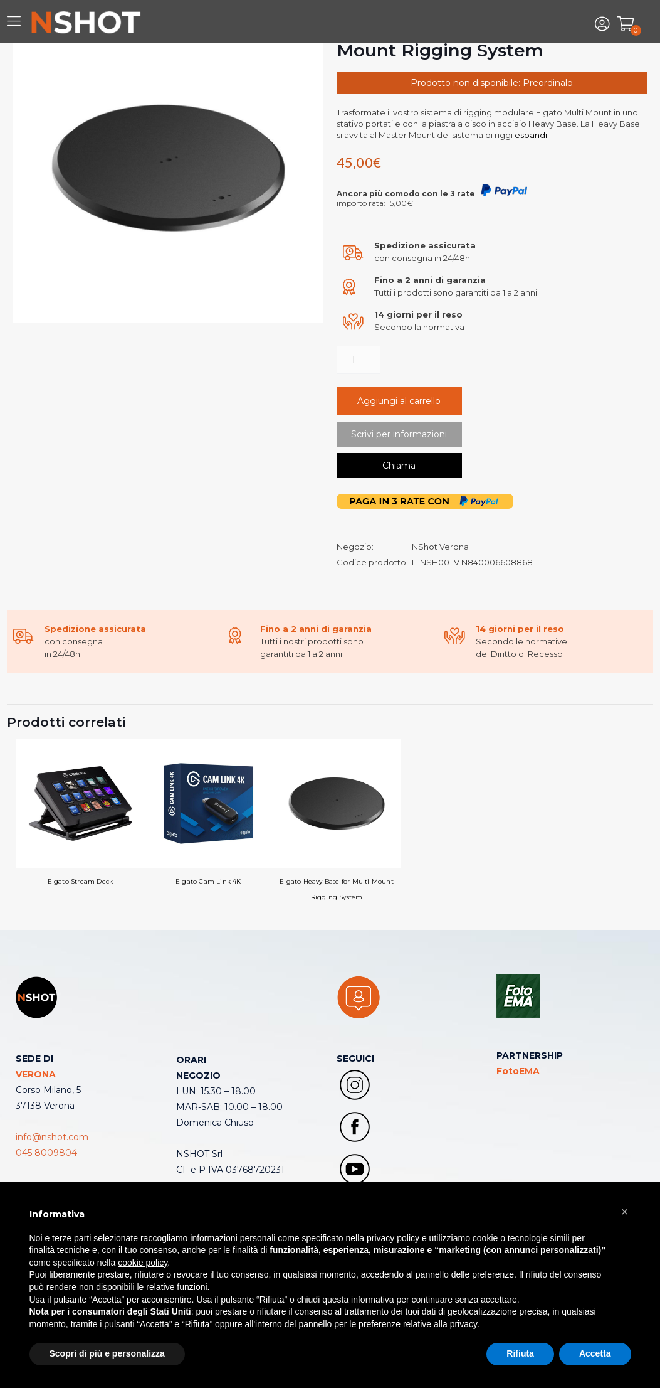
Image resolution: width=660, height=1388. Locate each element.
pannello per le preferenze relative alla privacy (388, 1324)
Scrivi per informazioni (399, 434)
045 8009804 (46, 1152)
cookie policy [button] (142, 1262)
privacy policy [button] (393, 1238)
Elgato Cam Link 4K (208, 812)
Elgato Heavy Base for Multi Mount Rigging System (337, 820)
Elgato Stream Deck (80, 812)
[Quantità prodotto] (358, 360)
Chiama (399, 465)
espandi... (533, 135)
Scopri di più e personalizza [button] (107, 1353)
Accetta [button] (595, 1353)
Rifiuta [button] (520, 1353)
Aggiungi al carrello (399, 401)
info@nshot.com (52, 1137)
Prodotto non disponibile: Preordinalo (492, 82)
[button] (625, 1212)
